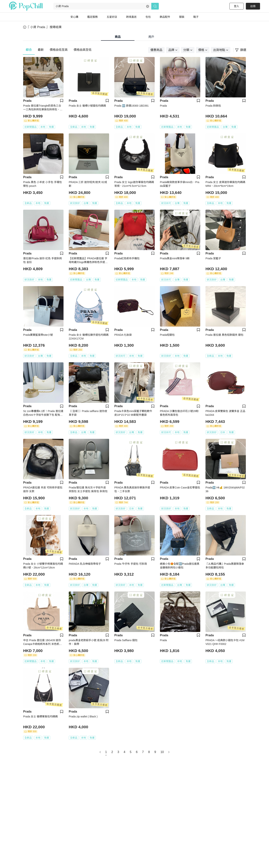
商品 (118, 36)
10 (162, 752)
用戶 (151, 36)
